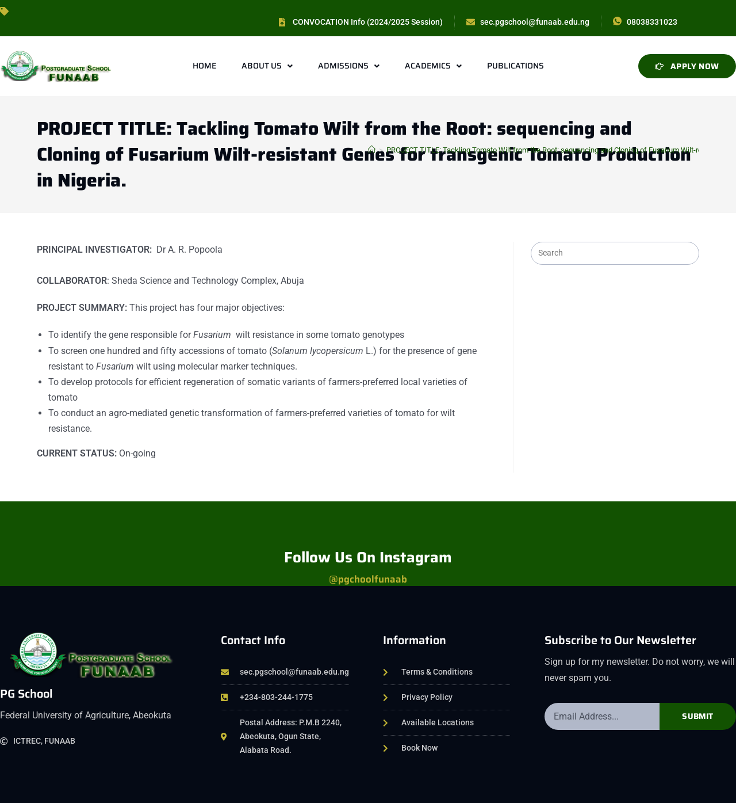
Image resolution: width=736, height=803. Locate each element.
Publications (515, 65)
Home (204, 65)
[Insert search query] (615, 253)
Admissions (348, 66)
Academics (433, 66)
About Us (267, 66)
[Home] (371, 150)
